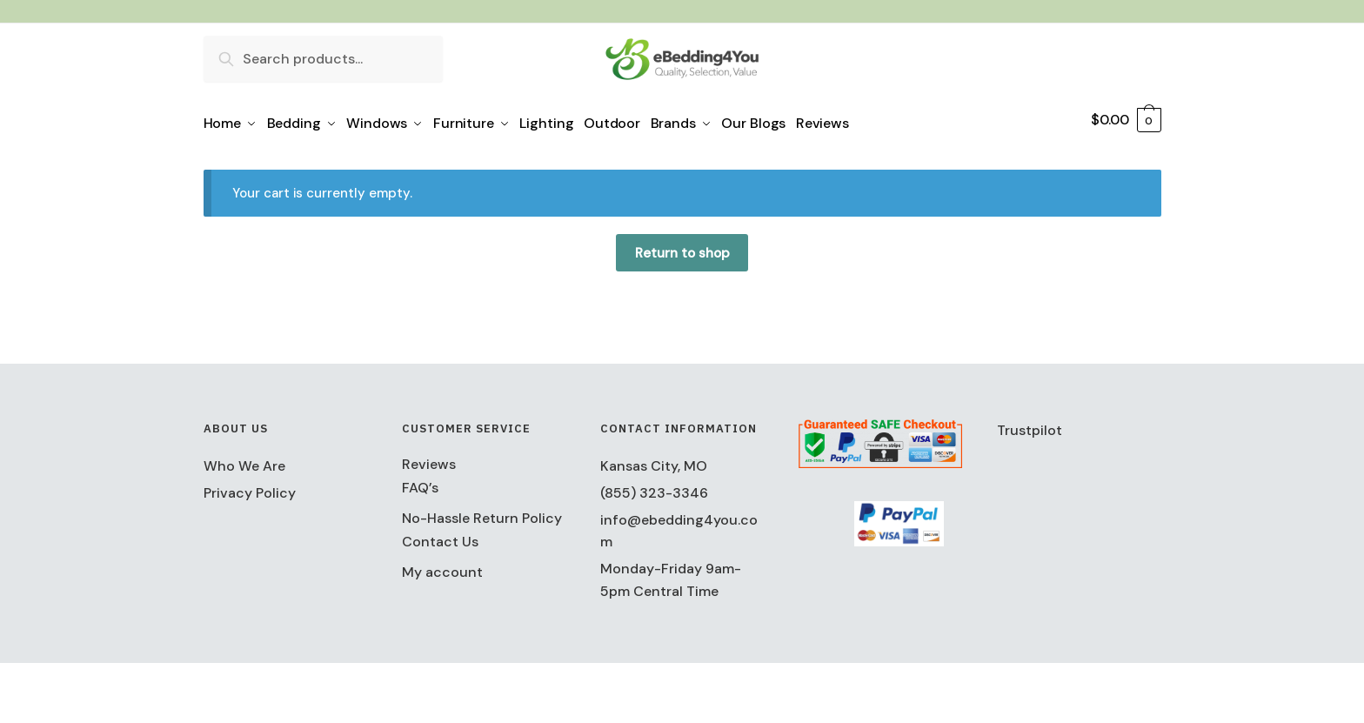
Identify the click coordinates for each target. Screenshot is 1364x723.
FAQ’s (420, 481)
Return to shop (682, 247)
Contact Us (440, 535)
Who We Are (244, 460)
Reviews (429, 458)
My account (442, 566)
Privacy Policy (250, 487)
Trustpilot (1029, 424)
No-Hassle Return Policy (482, 512)
